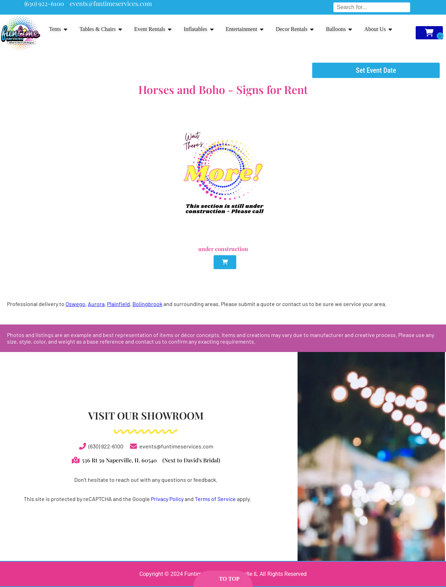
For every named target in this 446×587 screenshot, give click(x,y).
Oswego (75, 303)
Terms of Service (215, 498)
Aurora (96, 303)
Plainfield (118, 303)
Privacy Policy (167, 498)
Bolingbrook (147, 303)
